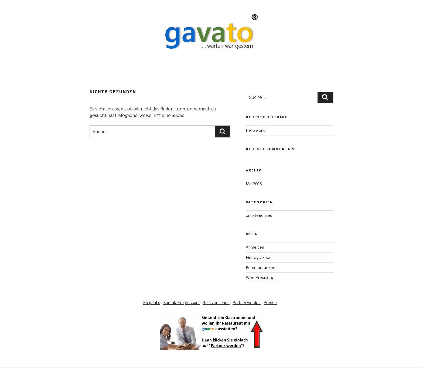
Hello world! (256, 130)
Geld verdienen (216, 302)
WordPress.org (259, 277)
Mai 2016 (254, 183)
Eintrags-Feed (258, 257)
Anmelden (255, 247)
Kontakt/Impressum (181, 302)
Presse (270, 302)
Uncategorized (259, 215)
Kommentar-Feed (262, 267)
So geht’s (151, 302)
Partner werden (247, 302)
